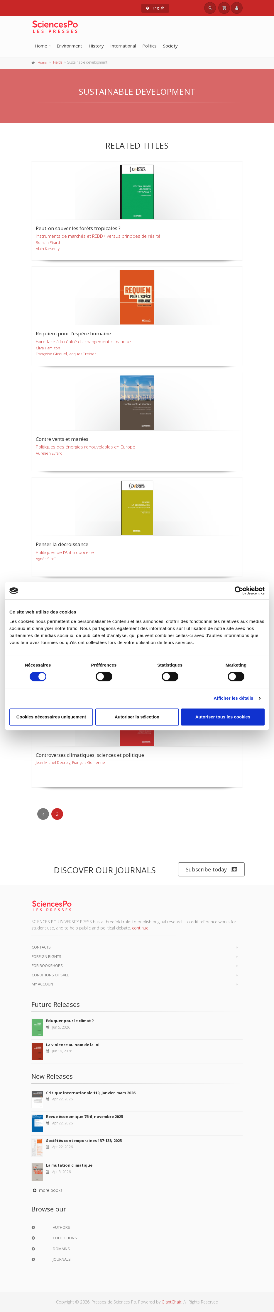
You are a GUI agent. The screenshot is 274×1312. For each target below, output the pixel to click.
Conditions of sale (50, 975)
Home (41, 46)
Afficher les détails (233, 698)
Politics (149, 46)
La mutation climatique (69, 1165)
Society (170, 46)
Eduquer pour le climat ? (70, 1020)
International (123, 46)
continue (140, 928)
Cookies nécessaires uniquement (51, 716)
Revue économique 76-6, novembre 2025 (84, 1116)
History (96, 46)
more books (46, 1190)
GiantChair (171, 1302)
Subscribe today (211, 869)
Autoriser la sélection (137, 716)
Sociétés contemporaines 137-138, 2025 (84, 1140)
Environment (69, 46)
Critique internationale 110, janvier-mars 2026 (90, 1092)
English (155, 8)
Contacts (41, 947)
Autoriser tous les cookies (223, 716)
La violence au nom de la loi (72, 1044)
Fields (57, 62)
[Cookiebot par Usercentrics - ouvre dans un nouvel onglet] (239, 590)
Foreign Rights (46, 956)
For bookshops (47, 965)
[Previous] (43, 814)
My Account (43, 984)
